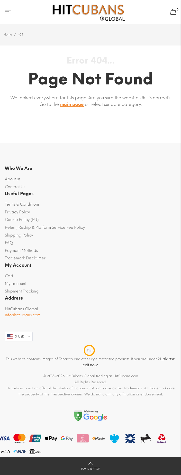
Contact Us (15, 186)
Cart (9, 276)
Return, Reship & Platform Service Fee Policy (45, 227)
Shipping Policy (19, 235)
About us (12, 179)
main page (72, 104)
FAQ (9, 242)
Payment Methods (21, 250)
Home (8, 34)
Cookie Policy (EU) (22, 219)
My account (15, 283)
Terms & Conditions (22, 204)
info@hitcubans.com (22, 315)
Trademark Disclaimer (25, 258)
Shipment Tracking (22, 291)
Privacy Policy (17, 212)
